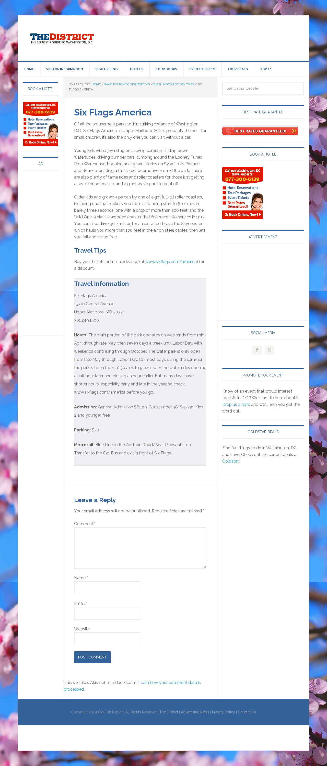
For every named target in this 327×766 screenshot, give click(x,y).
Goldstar (230, 461)
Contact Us (247, 712)
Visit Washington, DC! (61, 37)
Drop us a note (236, 404)
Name (81, 577)
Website (82, 629)
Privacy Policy (223, 712)
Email (80, 603)
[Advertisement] (206, 37)
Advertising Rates (195, 712)
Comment (85, 523)
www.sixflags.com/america (171, 261)
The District (168, 712)
